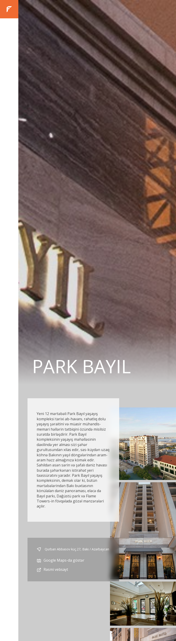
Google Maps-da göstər (60, 560)
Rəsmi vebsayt (52, 570)
